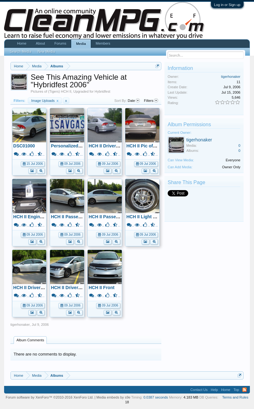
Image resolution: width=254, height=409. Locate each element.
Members (103, 43)
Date (134, 100)
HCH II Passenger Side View (118, 216)
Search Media (20, 51)
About (40, 43)
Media (81, 44)
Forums (60, 43)
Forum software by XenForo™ (50, 397)
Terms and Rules (235, 397)
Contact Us (199, 390)
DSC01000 (24, 145)
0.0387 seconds (155, 397)
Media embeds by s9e (113, 397)
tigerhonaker (20, 324)
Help (214, 390)
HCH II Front (102, 287)
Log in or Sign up (227, 5)
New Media (46, 51)
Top (236, 390)
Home (21, 43)
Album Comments (30, 340)
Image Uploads (45, 100)
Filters (151, 100)
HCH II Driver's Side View (39, 287)
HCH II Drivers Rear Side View (120, 145)
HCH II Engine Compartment (42, 216)
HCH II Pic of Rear (145, 145)
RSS (244, 389)
